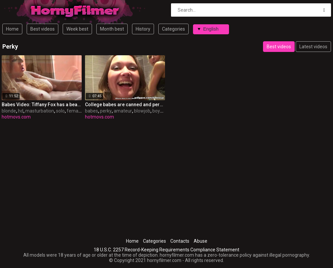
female (74, 111)
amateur (123, 111)
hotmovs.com (16, 117)
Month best (112, 29)
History (143, 29)
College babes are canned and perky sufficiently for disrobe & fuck (125, 104)
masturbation (39, 111)
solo (60, 111)
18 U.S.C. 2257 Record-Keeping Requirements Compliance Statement (166, 249)
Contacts (179, 241)
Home (12, 29)
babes (91, 111)
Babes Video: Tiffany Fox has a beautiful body (42, 104)
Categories (173, 29)
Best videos (42, 29)
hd (20, 111)
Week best (77, 29)
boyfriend (162, 111)
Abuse (200, 241)
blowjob (142, 111)
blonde (9, 111)
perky (106, 111)
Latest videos (313, 46)
